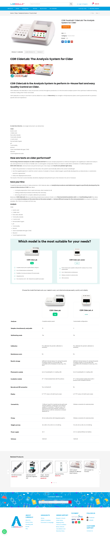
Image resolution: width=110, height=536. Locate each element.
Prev (93, 13)
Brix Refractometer (17, 475)
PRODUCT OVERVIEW (17, 52)
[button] (95, 4)
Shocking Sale (29, 524)
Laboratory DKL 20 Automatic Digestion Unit (31, 476)
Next (97, 13)
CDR (67, 38)
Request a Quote (60, 518)
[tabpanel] (18, 471)
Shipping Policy (60, 522)
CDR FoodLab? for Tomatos (89, 470)
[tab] (17, 52)
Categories (26, 8)
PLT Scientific (53, 8)
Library (42, 518)
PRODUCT (40, 52)
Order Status (59, 520)
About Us (10, 8)
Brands (35, 8)
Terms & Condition (61, 524)
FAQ (27, 528)
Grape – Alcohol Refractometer (45, 475)
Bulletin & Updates (46, 520)
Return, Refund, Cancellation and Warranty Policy (60, 529)
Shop (16, 13)
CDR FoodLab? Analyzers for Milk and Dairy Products (75, 471)
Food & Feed (33, 13)
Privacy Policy (29, 522)
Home (17, 8)
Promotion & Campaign (47, 522)
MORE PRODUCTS (30, 52)
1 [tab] (51, 482)
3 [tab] (54, 482)
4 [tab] (56, 482)
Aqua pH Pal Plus (59, 474)
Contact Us (66, 27)
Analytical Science (24, 13)
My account (43, 8)
